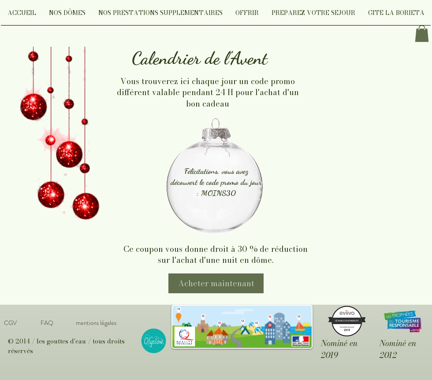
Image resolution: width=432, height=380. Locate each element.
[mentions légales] (96, 323)
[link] (422, 33)
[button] (67, 15)
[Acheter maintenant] (216, 283)
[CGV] (10, 323)
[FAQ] (46, 323)
